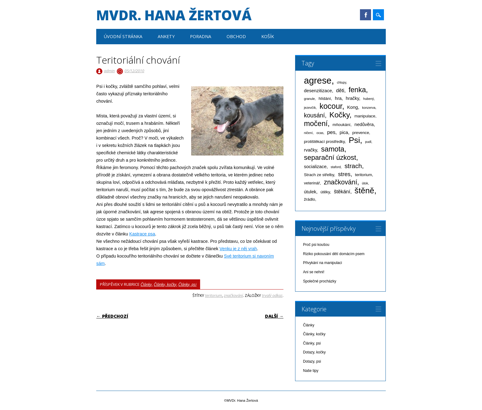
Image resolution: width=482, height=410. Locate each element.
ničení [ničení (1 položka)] (308, 133)
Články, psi (187, 284)
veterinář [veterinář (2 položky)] (312, 183)
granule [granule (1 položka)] (309, 99)
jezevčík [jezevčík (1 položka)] (310, 107)
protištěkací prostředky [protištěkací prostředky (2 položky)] (324, 141)
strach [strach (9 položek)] (353, 165)
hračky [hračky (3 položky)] (352, 98)
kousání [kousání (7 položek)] (314, 115)
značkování (233, 295)
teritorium (213, 295)
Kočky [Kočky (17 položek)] (339, 115)
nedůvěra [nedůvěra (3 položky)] (364, 124)
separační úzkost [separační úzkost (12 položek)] (330, 157)
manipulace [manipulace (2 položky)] (364, 116)
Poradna (200, 36)
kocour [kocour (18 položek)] (331, 106)
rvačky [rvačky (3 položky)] (310, 149)
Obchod (236, 36)
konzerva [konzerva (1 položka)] (368, 107)
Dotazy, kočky (314, 352)
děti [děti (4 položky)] (340, 90)
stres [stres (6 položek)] (344, 174)
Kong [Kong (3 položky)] (352, 107)
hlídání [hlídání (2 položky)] (325, 98)
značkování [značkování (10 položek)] (340, 182)
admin (109, 70)
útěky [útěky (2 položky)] (325, 192)
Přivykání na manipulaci (322, 263)
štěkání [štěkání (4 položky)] (342, 191)
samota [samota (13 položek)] (333, 149)
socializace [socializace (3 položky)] (315, 166)
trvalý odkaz (272, 295)
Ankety (166, 36)
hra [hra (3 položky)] (338, 98)
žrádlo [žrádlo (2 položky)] (309, 199)
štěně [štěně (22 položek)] (364, 190)
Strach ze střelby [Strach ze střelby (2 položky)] (319, 174)
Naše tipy (310, 371)
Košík (267, 36)
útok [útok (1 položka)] (365, 183)
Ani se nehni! (313, 272)
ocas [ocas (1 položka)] (319, 133)
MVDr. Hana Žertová (173, 15)
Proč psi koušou (316, 244)
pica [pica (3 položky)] (344, 132)
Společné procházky (319, 281)
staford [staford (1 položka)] (336, 167)
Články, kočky (165, 284)
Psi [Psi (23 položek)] (354, 140)
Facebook (365, 14)
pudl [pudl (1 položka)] (368, 142)
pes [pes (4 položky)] (331, 132)
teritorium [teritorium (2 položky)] (363, 174)
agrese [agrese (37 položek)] (318, 80)
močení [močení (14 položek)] (316, 124)
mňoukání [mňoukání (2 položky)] (341, 124)
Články (146, 284)
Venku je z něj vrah (238, 248)
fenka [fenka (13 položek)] (357, 90)
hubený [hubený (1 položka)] (368, 99)
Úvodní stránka (123, 36)
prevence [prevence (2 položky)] (360, 132)
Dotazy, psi (312, 361)
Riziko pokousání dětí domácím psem (334, 254)
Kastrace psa (142, 233)
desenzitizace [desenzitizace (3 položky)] (318, 90)
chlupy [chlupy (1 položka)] (341, 82)
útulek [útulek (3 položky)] (310, 191)
